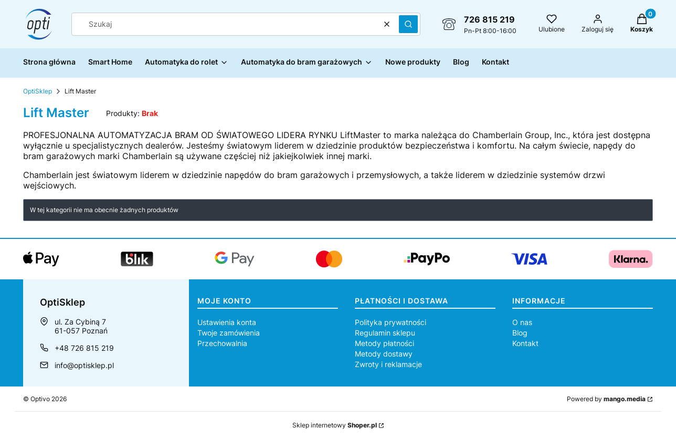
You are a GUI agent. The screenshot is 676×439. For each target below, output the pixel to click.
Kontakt (525, 343)
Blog (519, 332)
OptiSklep (37, 91)
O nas (522, 322)
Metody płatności (384, 343)
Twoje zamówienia (228, 332)
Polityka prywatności (390, 322)
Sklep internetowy (334, 425)
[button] (408, 24)
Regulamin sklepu (385, 332)
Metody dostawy (384, 353)
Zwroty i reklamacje (388, 364)
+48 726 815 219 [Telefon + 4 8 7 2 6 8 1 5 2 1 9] (84, 347)
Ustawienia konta (226, 322)
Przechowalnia (222, 343)
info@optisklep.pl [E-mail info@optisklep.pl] (84, 365)
